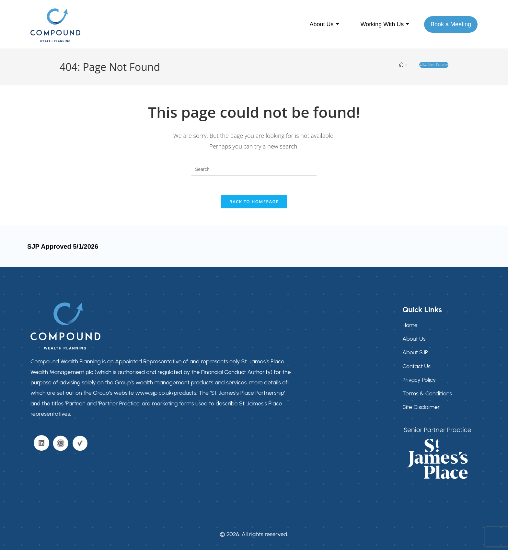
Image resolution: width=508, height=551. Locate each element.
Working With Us (384, 24)
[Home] (401, 65)
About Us (324, 24)
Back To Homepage (253, 202)
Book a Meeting (451, 24)
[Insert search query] (254, 169)
